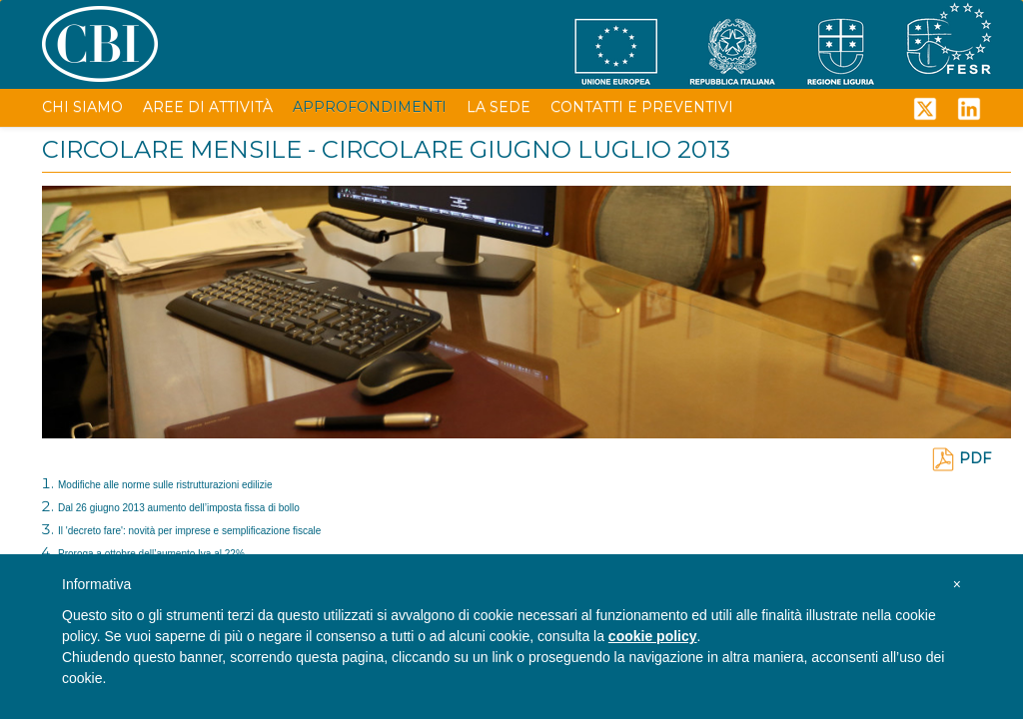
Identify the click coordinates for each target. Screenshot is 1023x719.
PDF (961, 458)
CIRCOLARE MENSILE (172, 149)
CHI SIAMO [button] (82, 107)
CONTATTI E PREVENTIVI (641, 107)
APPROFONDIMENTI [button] (370, 107)
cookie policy (652, 636)
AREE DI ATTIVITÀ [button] (208, 107)
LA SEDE (498, 107)
